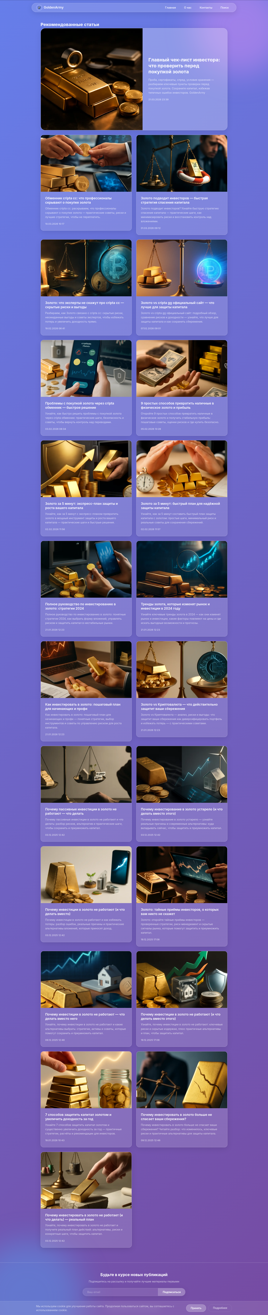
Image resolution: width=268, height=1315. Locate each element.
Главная (170, 7)
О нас (188, 7)
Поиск (225, 7)
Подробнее (220, 1307)
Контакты (206, 7)
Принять (196, 1308)
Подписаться (172, 1292)
